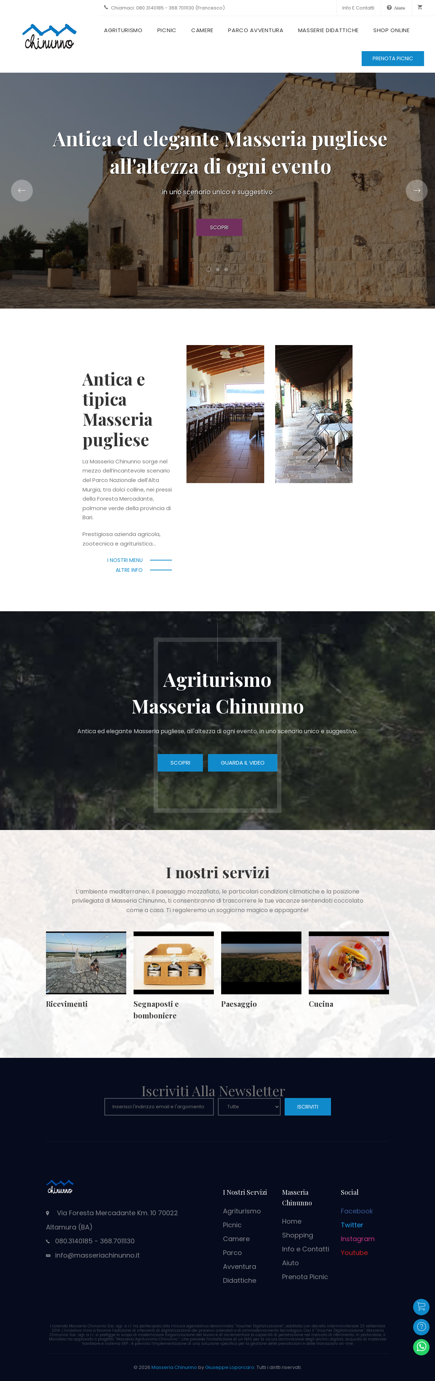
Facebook (357, 1211)
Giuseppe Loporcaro (229, 1367)
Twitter (352, 1224)
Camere (202, 30)
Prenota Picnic (305, 1276)
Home (291, 1221)
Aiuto (290, 1262)
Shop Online (391, 30)
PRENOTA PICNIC (393, 58)
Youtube (354, 1252)
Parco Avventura (256, 30)
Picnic (167, 30)
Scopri (219, 227)
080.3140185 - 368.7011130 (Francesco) (180, 7)
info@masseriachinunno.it (97, 1255)
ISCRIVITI (307, 1106)
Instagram (358, 1238)
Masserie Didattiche (328, 30)
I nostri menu (125, 560)
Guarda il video (243, 762)
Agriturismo (123, 30)
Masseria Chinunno (174, 1367)
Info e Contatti (358, 7)
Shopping (297, 1235)
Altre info (129, 570)
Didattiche (239, 1280)
